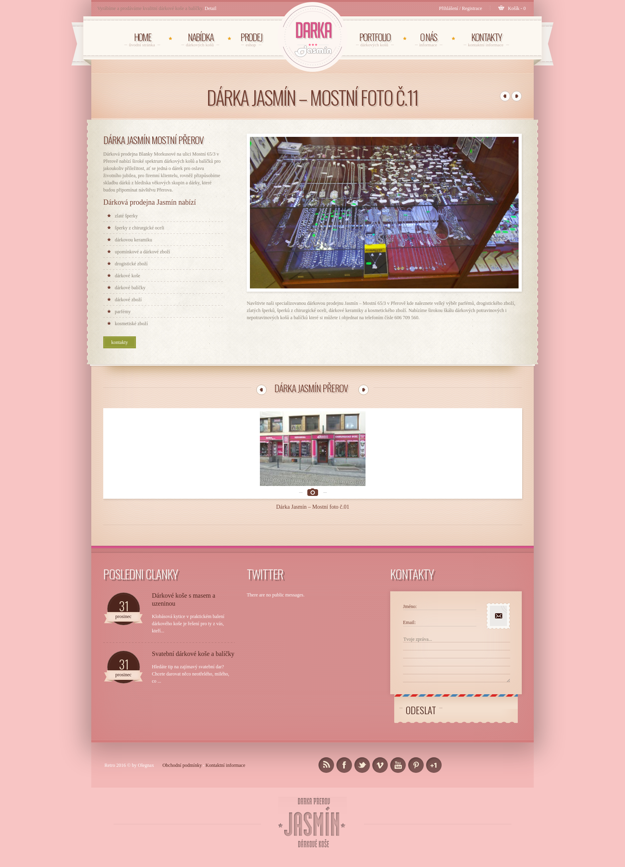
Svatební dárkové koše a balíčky (193, 627)
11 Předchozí (261, 390)
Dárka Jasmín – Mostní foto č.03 (313, 480)
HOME (142, 39)
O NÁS (428, 39)
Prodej (251, 39)
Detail (210, 8)
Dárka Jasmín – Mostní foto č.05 (485, 480)
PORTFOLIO (375, 39)
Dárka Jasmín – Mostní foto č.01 (140, 480)
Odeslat (421, 683)
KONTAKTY (486, 39)
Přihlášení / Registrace (460, 8)
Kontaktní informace (226, 739)
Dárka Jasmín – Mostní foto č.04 (399, 480)
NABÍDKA (200, 39)
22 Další (363, 390)
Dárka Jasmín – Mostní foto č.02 (226, 480)
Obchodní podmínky (182, 739)
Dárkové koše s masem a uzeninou (183, 573)
